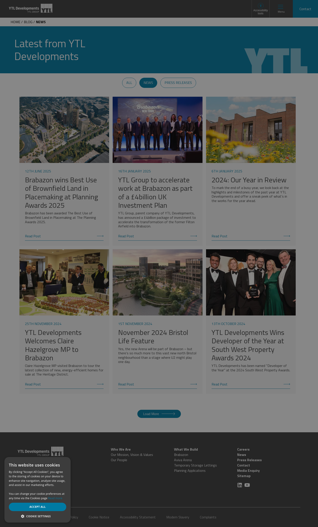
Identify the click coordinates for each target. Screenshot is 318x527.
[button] (37, 516)
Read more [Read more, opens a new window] (55, 498)
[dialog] (159, 263)
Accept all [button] (37, 507)
